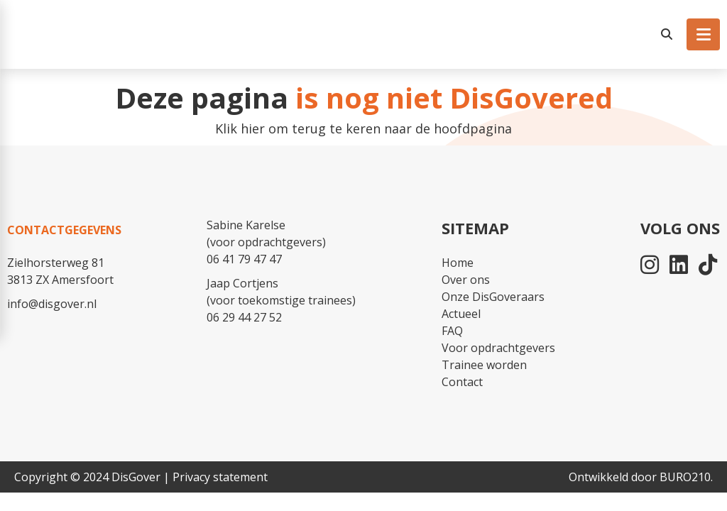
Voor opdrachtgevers (498, 348)
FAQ (452, 331)
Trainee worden (484, 365)
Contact (462, 382)
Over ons (466, 279)
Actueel (461, 314)
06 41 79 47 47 (244, 259)
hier (253, 128)
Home (458, 262)
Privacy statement (220, 477)
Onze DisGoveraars (493, 296)
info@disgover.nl (52, 304)
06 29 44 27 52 (244, 317)
